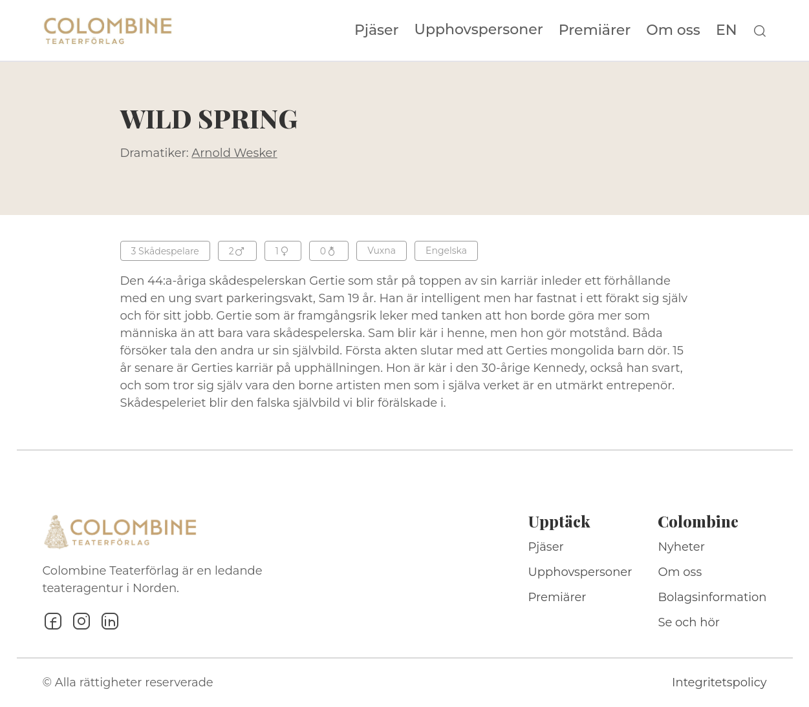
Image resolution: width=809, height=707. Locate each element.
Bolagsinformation (712, 597)
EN (726, 30)
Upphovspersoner (479, 29)
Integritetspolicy (719, 682)
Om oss (673, 30)
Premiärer (595, 30)
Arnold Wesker (234, 153)
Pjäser (376, 30)
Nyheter (681, 547)
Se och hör (689, 622)
